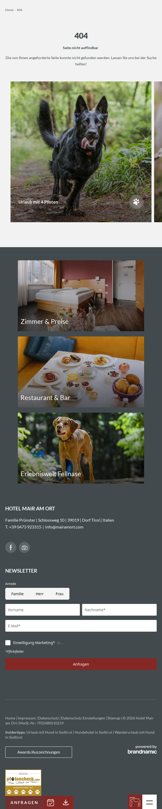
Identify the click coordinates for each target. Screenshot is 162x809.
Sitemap (114, 718)
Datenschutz (48, 718)
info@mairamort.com (64, 526)
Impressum (27, 718)
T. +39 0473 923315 (23, 526)
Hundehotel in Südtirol (94, 732)
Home (10, 10)
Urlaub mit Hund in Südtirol (50, 732)
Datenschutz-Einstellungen (83, 718)
